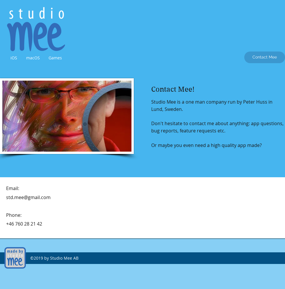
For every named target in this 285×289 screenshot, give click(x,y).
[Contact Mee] (264, 57)
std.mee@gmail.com (28, 197)
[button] (14, 57)
